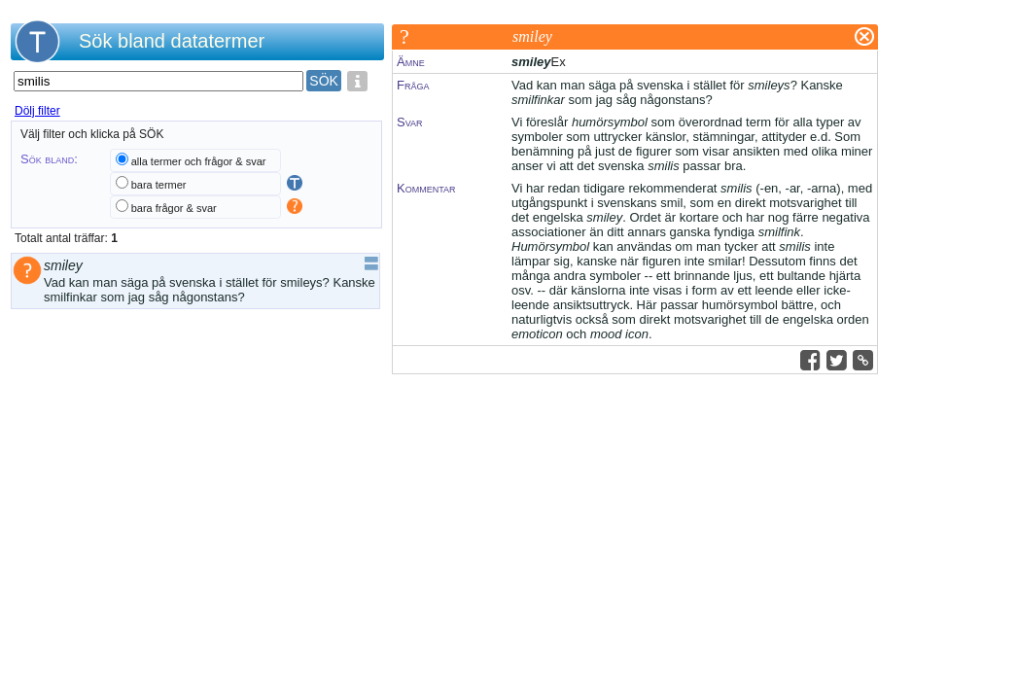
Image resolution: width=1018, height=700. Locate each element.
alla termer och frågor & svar (198, 161)
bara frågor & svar (174, 208)
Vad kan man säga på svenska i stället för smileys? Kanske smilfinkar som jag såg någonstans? (209, 289)
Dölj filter (37, 111)
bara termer (159, 185)
